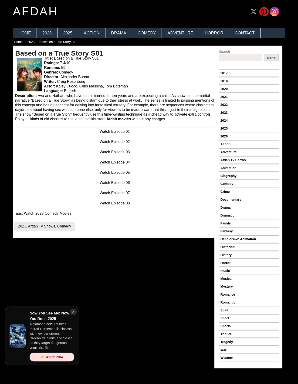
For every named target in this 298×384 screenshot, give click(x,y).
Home (24, 33)
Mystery (226, 286)
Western (226, 358)
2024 (224, 120)
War (223, 350)
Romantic (227, 302)
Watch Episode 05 (115, 172)
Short (224, 318)
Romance (227, 294)
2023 (30, 42)
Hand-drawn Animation (238, 239)
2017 (224, 73)
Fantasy (226, 231)
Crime (225, 192)
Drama (118, 33)
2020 (224, 89)
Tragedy (226, 342)
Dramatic (227, 215)
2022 (224, 105)
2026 (47, 33)
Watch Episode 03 (115, 152)
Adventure (180, 33)
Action (92, 33)
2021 (224, 97)
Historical (227, 247)
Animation (228, 168)
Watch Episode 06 (115, 183)
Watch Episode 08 (115, 203)
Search (224, 51)
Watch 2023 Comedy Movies (47, 213)
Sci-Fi (224, 310)
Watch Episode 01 (115, 132)
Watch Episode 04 (115, 162)
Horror (214, 33)
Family (225, 223)
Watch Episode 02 (115, 142)
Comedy (147, 33)
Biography (228, 176)
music (225, 271)
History (226, 255)
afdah (35, 11)
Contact (245, 33)
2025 (67, 33)
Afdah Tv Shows (41, 226)
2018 (224, 81)
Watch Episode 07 (115, 193)
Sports (225, 326)
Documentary (230, 199)
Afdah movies (118, 119)
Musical (226, 278)
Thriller (225, 334)
